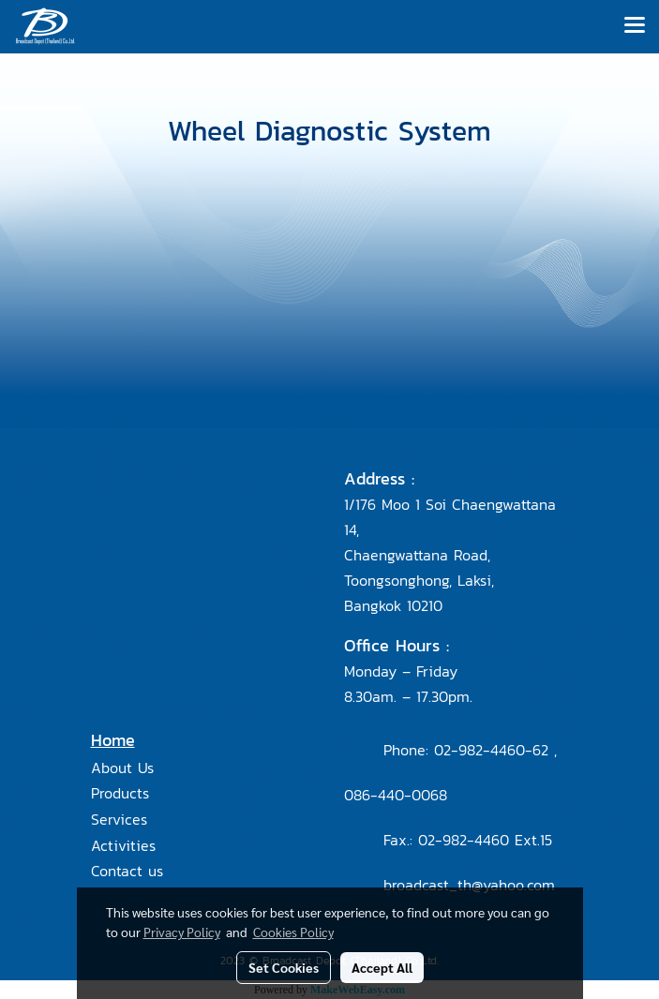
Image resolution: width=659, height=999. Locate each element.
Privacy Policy (181, 931)
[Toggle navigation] (634, 26)
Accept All (382, 967)
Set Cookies (283, 967)
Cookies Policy (293, 931)
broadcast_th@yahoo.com (469, 884)
